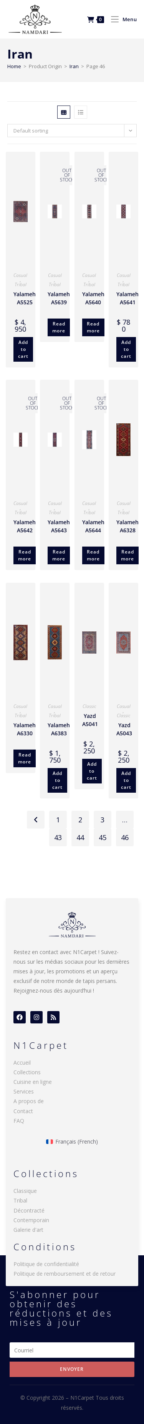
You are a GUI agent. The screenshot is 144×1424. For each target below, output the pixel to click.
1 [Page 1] (58, 819)
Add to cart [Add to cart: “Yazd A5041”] (92, 771)
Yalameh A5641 (127, 298)
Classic (89, 706)
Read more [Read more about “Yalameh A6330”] (24, 758)
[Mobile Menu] (121, 19)
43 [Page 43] (58, 837)
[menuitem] (72, 1142)
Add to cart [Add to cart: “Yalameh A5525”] (23, 349)
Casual (20, 275)
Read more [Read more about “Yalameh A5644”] (93, 555)
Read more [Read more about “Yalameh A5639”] (58, 327)
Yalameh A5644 (93, 526)
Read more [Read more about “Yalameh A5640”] (93, 327)
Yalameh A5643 (59, 526)
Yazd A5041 (90, 720)
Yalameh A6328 (127, 526)
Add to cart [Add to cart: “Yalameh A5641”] (126, 349)
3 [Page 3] (102, 819)
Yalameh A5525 (24, 298)
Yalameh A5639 (59, 298)
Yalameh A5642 (24, 526)
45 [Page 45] (102, 837)
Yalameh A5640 (93, 298)
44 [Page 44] (80, 837)
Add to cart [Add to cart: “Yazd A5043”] (126, 780)
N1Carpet (83, 1397)
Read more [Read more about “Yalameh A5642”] (24, 555)
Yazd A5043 (124, 729)
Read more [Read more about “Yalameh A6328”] (127, 555)
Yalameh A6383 (59, 729)
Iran (74, 66)
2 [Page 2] (80, 819)
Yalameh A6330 (24, 729)
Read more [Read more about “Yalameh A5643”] (58, 555)
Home (14, 66)
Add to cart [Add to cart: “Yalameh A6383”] (57, 780)
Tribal (20, 284)
